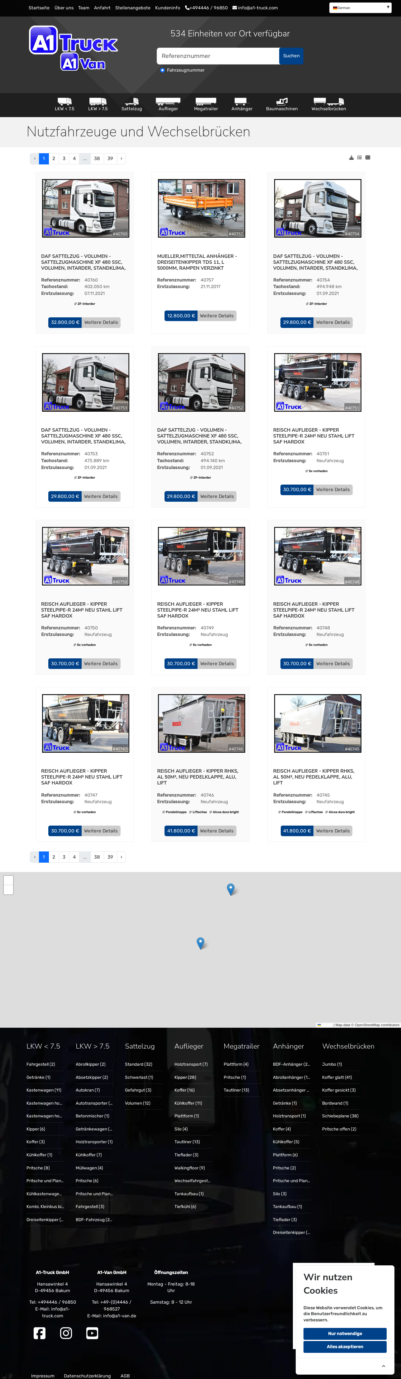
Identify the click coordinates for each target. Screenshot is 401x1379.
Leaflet (325, 1019)
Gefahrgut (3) (138, 1084)
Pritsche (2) (284, 1162)
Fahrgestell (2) (40, 1058)
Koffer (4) (282, 1123)
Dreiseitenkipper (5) (292, 1227)
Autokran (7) (88, 1084)
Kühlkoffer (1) (39, 1149)
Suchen (291, 56)
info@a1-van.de (119, 1310)
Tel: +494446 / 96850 (52, 1297)
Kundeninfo (167, 8)
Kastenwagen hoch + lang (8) (55, 1110)
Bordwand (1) (335, 1097)
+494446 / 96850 (206, 8)
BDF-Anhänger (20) (292, 1058)
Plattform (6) (285, 1149)
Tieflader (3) (186, 1149)
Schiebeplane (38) (340, 1110)
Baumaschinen (282, 104)
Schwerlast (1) (139, 1071)
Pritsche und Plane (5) (295, 1175)
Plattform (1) (186, 1110)
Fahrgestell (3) (90, 1200)
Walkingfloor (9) (189, 1162)
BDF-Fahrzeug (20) (95, 1213)
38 (97, 158)
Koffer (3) (35, 1136)
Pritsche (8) (38, 1162)
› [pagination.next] (121, 158)
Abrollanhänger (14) (292, 1071)
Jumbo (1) (332, 1058)
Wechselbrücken (329, 104)
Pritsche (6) (87, 1175)
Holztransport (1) (289, 1110)
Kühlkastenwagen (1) (47, 1188)
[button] (65, 322)
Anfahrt (102, 8)
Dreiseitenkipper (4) (45, 1213)
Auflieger (168, 104)
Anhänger (242, 104)
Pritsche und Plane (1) (47, 1175)
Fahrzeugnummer (185, 70)
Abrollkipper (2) (91, 1058)
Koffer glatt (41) (337, 1071)
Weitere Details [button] (101, 322)
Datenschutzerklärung (87, 1370)
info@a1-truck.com (255, 8)
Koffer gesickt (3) (339, 1084)
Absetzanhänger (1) (292, 1084)
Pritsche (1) (235, 1071)
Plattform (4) (236, 1058)
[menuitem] (360, 7)
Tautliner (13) (187, 1136)
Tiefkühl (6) (185, 1200)
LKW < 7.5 (64, 104)
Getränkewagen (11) (95, 1123)
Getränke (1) (38, 1071)
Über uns (64, 8)
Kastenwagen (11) (43, 1084)
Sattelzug (132, 104)
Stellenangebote (132, 8)
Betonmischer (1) (92, 1110)
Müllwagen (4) (89, 1162)
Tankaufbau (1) (189, 1188)
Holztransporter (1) (94, 1136)
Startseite (39, 8)
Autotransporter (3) (95, 1097)
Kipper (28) (185, 1071)
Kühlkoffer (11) (188, 1097)
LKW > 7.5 (98, 104)
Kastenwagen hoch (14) (49, 1097)
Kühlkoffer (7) (89, 1149)
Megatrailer (206, 104)
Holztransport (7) (191, 1058)
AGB (125, 1370)
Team (83, 8)
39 (110, 158)
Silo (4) (181, 1123)
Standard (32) (138, 1058)
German (341, 8)
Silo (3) (280, 1188)
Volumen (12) (137, 1097)
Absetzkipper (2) (92, 1071)
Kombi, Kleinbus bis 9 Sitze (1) (55, 1200)
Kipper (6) (35, 1123)
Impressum (43, 1370)
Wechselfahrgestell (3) (196, 1175)
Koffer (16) (184, 1084)
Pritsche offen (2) (339, 1123)
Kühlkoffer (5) (286, 1136)
